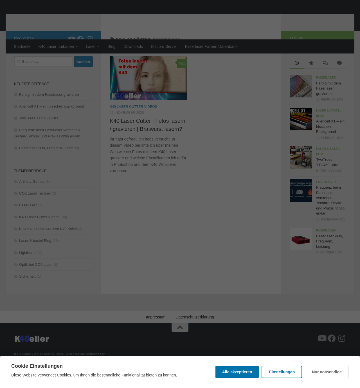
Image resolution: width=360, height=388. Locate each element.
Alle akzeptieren (237, 372)
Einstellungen (282, 372)
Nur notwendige (327, 372)
